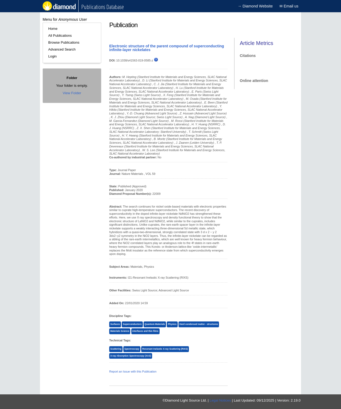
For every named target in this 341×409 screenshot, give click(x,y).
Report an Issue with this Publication (132, 371)
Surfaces (115, 324)
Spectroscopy (131, 349)
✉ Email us (288, 6)
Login (52, 56)
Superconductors (132, 324)
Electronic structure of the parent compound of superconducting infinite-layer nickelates (166, 48)
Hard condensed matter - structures (199, 324)
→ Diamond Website (255, 6)
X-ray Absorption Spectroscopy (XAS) (130, 355)
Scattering (115, 349)
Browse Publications (63, 42)
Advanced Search (62, 49)
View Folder (72, 93)
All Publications (60, 36)
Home (53, 29)
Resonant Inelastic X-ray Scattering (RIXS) (165, 349)
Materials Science (119, 331)
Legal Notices (220, 400)
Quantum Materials (155, 324)
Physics (172, 324)
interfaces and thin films (145, 331)
